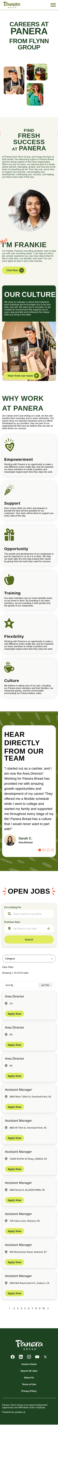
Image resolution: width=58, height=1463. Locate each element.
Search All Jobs (29, 1371)
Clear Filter (8, 967)
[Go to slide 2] (44, 850)
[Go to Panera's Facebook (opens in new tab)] (13, 1357)
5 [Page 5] (25, 1308)
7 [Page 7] (32, 1308)
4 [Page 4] (21, 1308)
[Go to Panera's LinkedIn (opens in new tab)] (21, 1357)
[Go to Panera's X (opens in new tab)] (45, 1357)
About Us (29, 1377)
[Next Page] (48, 1308)
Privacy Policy (29, 1391)
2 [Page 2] (14, 1308)
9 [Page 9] (39, 1308)
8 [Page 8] (36, 1308)
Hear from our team (23, 375)
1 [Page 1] (9, 1308)
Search (29, 939)
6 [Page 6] (28, 1308)
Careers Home (29, 1364)
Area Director (14, 996)
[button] (48, 928)
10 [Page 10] (43, 1308)
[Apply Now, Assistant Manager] (14, 1107)
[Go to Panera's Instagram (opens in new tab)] (29, 1357)
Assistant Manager (18, 1089)
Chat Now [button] (15, 270)
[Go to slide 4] (52, 850)
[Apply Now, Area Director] (14, 1014)
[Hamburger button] (53, 5)
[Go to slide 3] (48, 850)
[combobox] (31, 913)
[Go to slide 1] (39, 850)
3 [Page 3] (17, 1308)
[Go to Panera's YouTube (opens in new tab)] (37, 1357)
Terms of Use (29, 1384)
